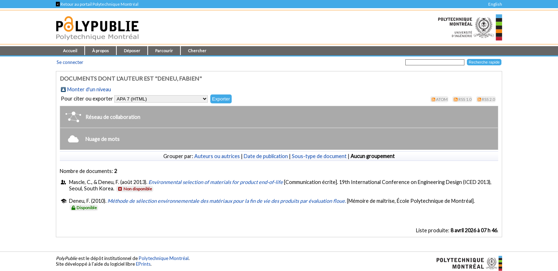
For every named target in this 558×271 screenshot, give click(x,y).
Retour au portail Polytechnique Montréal (97, 4)
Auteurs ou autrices (217, 156)
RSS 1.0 (465, 99)
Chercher (197, 50)
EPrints (143, 264)
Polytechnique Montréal (164, 258)
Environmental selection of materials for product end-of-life (215, 182)
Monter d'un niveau (89, 89)
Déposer (132, 50)
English (495, 4)
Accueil (70, 50)
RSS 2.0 (488, 99)
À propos (100, 50)
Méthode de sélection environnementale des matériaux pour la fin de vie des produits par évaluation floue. (226, 201)
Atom (442, 99)
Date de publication (266, 156)
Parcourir (164, 50)
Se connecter (70, 62)
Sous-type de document (319, 156)
